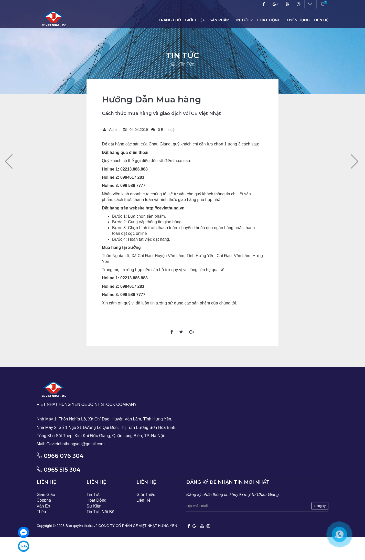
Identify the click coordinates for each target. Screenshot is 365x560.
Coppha (44, 500)
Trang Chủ (169, 20)
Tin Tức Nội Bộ (100, 512)
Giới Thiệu (195, 20)
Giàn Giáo (46, 494)
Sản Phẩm (220, 20)
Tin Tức (243, 20)
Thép (41, 512)
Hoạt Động (269, 20)
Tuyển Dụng (297, 20)
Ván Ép (43, 506)
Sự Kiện (94, 506)
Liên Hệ (321, 20)
